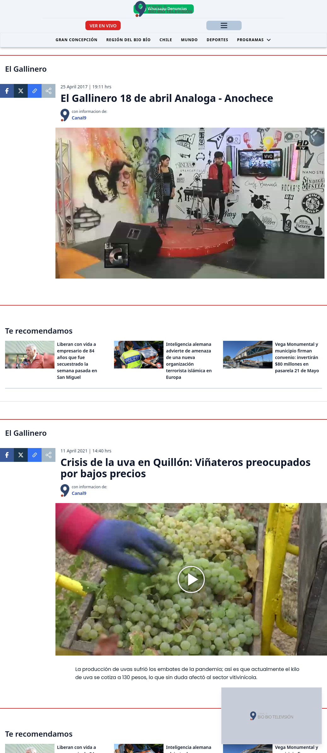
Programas (254, 39)
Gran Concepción (77, 39)
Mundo (189, 39)
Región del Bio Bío (128, 39)
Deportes (217, 39)
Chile (166, 39)
